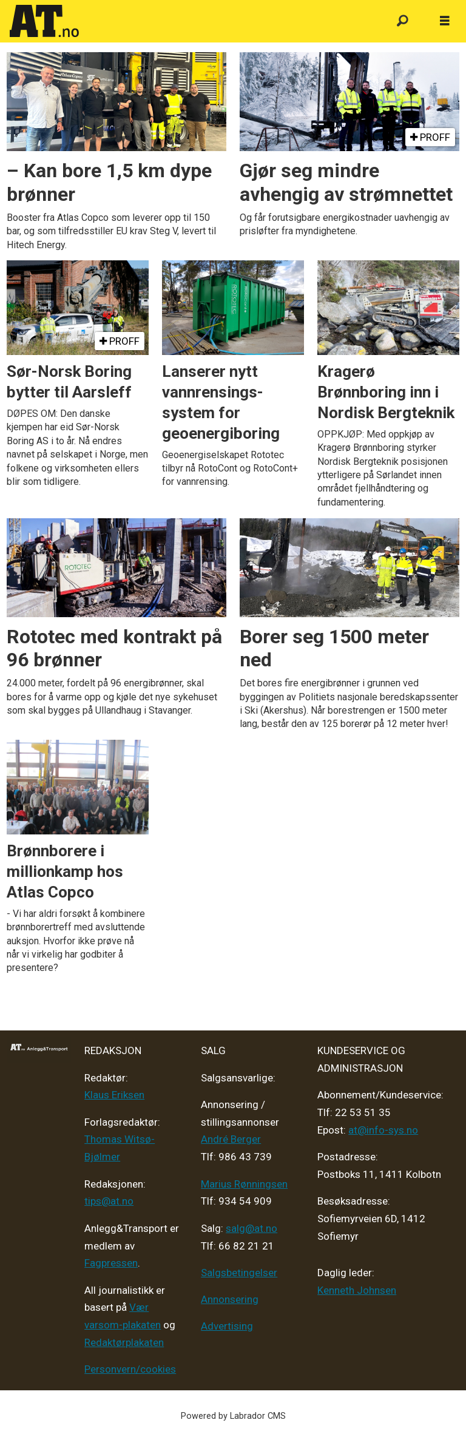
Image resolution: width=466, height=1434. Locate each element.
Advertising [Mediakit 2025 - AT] (227, 1326)
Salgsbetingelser (239, 1273)
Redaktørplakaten (124, 1342)
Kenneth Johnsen (356, 1290)
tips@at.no (108, 1201)
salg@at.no (251, 1228)
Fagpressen (111, 1263)
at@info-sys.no (383, 1130)
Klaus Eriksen (114, 1095)
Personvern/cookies (130, 1369)
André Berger (231, 1139)
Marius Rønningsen (244, 1184)
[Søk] (402, 21)
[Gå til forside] (44, 21)
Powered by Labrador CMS (233, 1416)
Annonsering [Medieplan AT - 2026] (229, 1299)
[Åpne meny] (444, 21)
